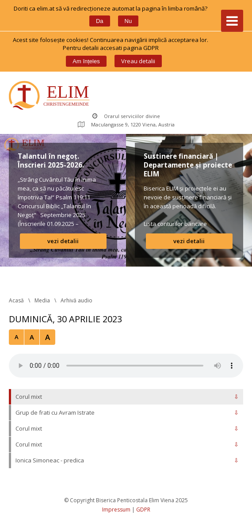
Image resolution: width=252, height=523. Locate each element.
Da (99, 21)
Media (42, 300)
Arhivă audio (76, 300)
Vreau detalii (138, 61)
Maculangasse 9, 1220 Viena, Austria (126, 124)
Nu (128, 21)
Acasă (16, 300)
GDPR (143, 509)
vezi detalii (63, 241)
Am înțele (86, 61)
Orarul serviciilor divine (126, 116)
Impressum (116, 509)
